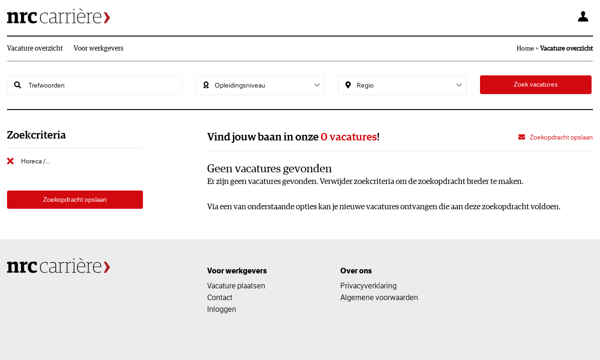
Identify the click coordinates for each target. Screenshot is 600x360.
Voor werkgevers (98, 48)
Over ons (356, 270)
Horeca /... (35, 161)
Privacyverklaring (368, 285)
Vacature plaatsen (236, 285)
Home (525, 48)
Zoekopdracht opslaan (75, 200)
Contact (219, 297)
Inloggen (221, 309)
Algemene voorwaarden (379, 297)
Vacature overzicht (35, 48)
